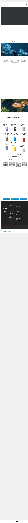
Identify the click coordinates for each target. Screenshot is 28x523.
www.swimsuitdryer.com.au (18, 219)
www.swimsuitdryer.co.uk (18, 211)
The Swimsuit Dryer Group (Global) (15, 199)
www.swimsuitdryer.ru (18, 221)
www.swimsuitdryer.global (18, 207)
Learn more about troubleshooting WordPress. (6, 231)
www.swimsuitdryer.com (18, 209)
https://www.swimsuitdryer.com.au (12, 216)
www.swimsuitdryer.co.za (18, 216)
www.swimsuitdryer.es (18, 214)
